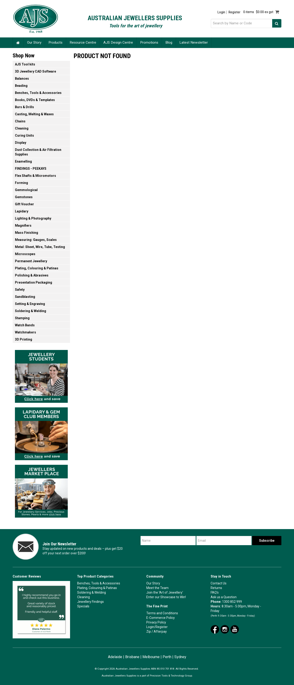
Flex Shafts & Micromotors (35, 176)
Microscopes (25, 254)
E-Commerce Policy (160, 618)
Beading (21, 85)
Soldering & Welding (30, 311)
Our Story (34, 42)
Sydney (180, 657)
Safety (20, 289)
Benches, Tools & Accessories (38, 93)
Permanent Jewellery (31, 261)
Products (55, 42)
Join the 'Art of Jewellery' (164, 592)
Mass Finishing (26, 232)
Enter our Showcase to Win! (166, 597)
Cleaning (21, 128)
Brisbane (132, 657)
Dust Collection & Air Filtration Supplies (38, 152)
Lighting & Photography (33, 218)
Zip (148, 631)
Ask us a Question (224, 597)
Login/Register (157, 627)
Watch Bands (25, 325)
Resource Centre (83, 42)
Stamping (22, 318)
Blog (168, 42)
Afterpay (160, 631)
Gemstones (24, 197)
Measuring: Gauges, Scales (36, 240)
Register (234, 12)
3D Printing (23, 339)
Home (18, 42)
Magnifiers (23, 225)
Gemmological (26, 190)
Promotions (149, 42)
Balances (22, 78)
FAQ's (215, 592)
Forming (21, 183)
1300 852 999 (232, 601)
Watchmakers (25, 332)
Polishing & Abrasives (31, 275)
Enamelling (23, 161)
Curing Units (24, 135)
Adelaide (115, 657)
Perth (167, 657)
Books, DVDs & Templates (35, 100)
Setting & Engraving (30, 304)
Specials (83, 606)
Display (20, 142)
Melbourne (151, 657)
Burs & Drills (24, 107)
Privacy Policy (156, 622)
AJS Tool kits (25, 64)
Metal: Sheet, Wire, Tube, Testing (40, 247)
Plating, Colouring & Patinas (36, 268)
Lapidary (21, 211)
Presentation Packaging (33, 282)
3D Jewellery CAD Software (35, 71)
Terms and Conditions (162, 613)
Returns (216, 588)
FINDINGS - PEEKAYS (30, 168)
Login (221, 12)
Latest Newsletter (193, 42)
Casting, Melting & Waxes (34, 114)
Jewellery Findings (90, 601)
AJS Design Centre (118, 42)
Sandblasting (25, 297)
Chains (20, 121)
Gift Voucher (24, 204)
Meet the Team (157, 588)
